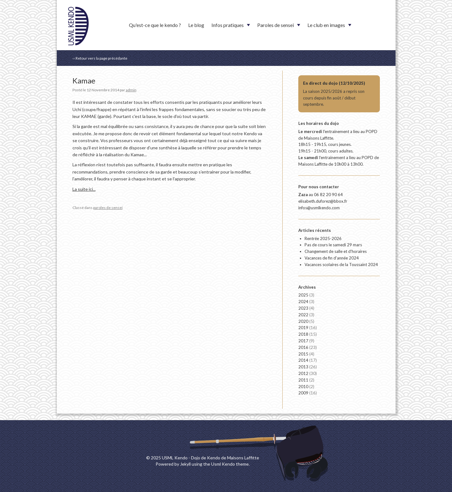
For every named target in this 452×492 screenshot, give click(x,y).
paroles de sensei (108, 207)
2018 (307, 334)
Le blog (196, 25)
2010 (306, 386)
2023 (306, 308)
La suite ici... (84, 189)
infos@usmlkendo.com (319, 207)
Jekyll (185, 464)
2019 (307, 327)
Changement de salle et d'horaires (336, 251)
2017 (306, 340)
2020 (306, 321)
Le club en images (326, 25)
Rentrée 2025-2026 (323, 238)
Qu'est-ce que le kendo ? (155, 25)
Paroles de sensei (275, 25)
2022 (306, 314)
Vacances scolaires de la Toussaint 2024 (341, 264)
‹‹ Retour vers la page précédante (99, 58)
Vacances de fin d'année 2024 (332, 257)
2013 (307, 366)
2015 (306, 353)
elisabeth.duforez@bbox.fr (322, 201)
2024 (306, 301)
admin (131, 90)
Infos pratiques (227, 25)
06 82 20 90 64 (328, 194)
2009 (307, 392)
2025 (306, 294)
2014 (307, 360)
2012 (307, 373)
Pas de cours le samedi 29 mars (333, 244)
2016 (307, 347)
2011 (306, 379)
